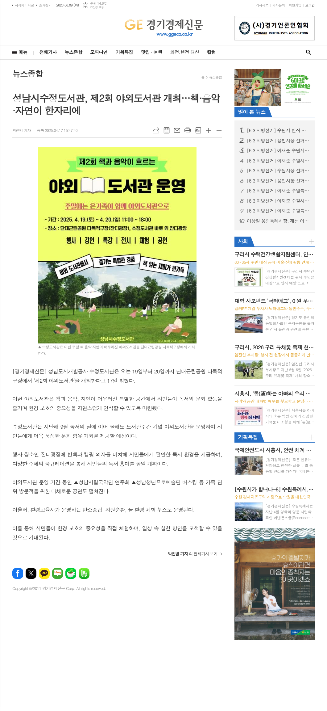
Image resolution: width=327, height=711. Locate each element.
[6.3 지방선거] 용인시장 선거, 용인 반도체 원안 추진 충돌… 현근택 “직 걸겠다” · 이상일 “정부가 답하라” (278, 181)
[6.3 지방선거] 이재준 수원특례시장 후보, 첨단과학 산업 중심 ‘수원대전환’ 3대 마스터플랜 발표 (278, 190)
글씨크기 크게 (208, 130)
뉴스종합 (73, 52)
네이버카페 (70, 573)
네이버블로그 (57, 573)
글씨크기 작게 (219, 130)
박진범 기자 (21, 130)
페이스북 (17, 573)
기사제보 (262, 5)
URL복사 (156, 130)
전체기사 (47, 52)
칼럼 (211, 52)
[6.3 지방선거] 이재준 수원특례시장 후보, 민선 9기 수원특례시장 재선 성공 (278, 211)
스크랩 (198, 130)
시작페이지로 (24, 5)
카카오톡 (44, 573)
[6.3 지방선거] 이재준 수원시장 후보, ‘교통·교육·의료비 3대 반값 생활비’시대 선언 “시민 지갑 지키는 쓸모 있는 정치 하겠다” (278, 161)
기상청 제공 (97, 7)
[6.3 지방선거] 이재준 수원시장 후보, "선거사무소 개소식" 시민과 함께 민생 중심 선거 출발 (278, 150)
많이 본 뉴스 (251, 112)
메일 (177, 130)
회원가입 (295, 5)
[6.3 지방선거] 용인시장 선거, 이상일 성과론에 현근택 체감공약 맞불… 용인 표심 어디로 (278, 140)
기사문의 (278, 5)
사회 (243, 241)
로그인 (310, 5)
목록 (167, 130)
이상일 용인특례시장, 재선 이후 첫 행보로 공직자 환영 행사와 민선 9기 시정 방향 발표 (278, 221)
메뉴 (23, 52)
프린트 (187, 130)
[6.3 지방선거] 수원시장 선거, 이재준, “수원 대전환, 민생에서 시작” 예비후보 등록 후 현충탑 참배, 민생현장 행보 (278, 170)
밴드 (84, 573)
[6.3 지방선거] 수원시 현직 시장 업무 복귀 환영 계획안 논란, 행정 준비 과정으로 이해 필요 (278, 130)
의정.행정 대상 (184, 52)
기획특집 (124, 52)
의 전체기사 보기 (192, 554)
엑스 (31, 573)
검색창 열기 (308, 52)
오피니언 (98, 52)
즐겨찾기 (45, 5)
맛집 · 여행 (151, 52)
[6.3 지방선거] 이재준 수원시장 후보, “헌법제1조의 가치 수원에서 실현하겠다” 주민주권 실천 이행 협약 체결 (278, 201)
